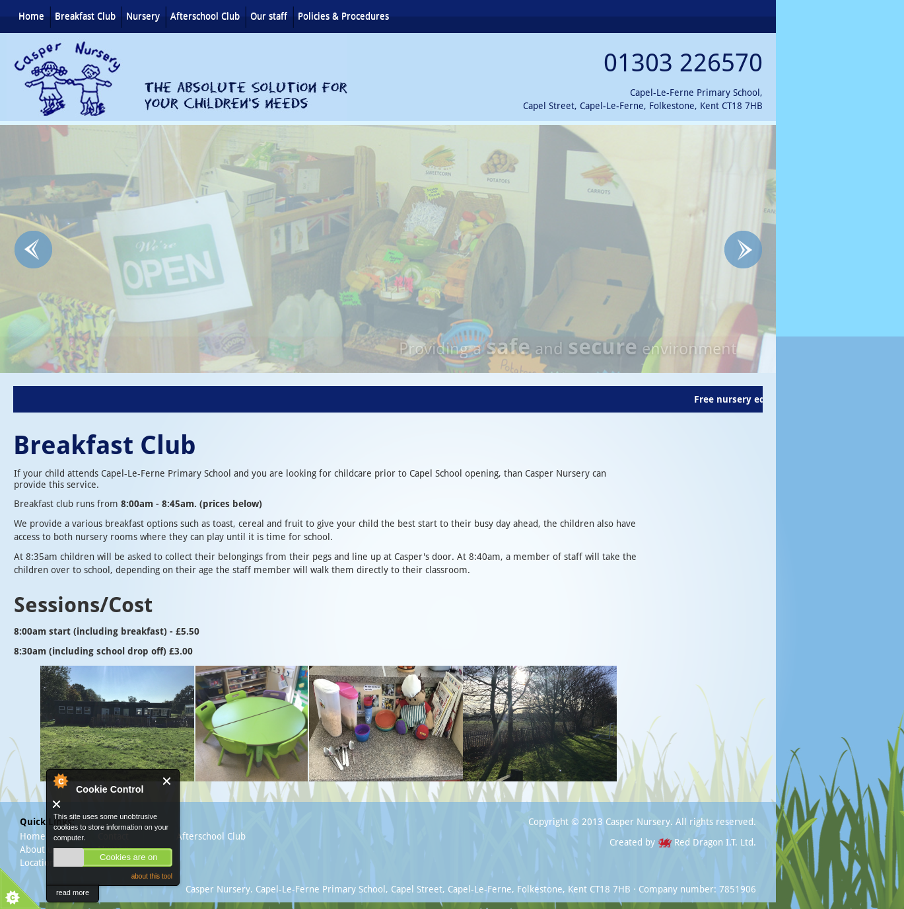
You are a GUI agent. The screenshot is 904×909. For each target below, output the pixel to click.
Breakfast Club (85, 16)
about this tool (151, 876)
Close (167, 781)
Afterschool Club (205, 16)
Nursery (143, 16)
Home (31, 16)
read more (72, 892)
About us (38, 849)
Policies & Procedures (343, 16)
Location (37, 862)
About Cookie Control (60, 781)
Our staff (268, 16)
